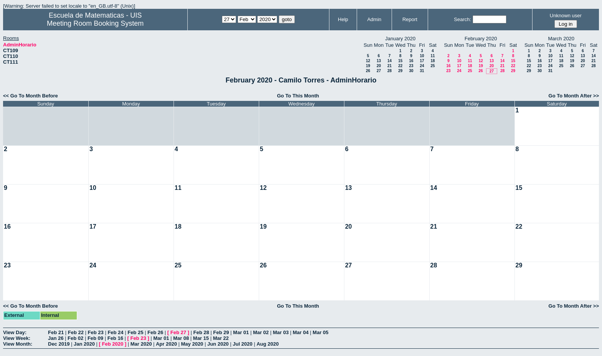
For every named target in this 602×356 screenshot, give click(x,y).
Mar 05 (320, 332)
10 (422, 56)
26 (368, 71)
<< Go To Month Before (30, 96)
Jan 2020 (84, 344)
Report (409, 19)
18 (432, 61)
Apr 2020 (166, 344)
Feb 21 (56, 332)
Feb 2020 (113, 344)
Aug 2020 (267, 344)
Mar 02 (261, 332)
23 (411, 66)
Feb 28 (201, 332)
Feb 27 (178, 332)
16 (411, 61)
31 (422, 71)
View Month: (17, 344)
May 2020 (192, 344)
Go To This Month (298, 96)
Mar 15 (201, 338)
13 (379, 61)
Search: (462, 19)
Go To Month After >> (574, 96)
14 (389, 61)
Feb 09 (95, 338)
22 (400, 66)
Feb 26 (155, 332)
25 (432, 66)
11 (432, 56)
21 (389, 66)
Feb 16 (115, 338)
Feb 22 (76, 332)
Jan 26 (55, 338)
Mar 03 (281, 332)
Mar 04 (301, 332)
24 (422, 66)
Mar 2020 (141, 344)
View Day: (14, 332)
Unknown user (566, 15)
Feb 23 (96, 332)
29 (400, 71)
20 (379, 66)
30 (411, 71)
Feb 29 (221, 332)
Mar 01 (241, 332)
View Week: (16, 338)
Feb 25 (135, 332)
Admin (374, 19)
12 (368, 61)
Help (343, 19)
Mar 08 (181, 338)
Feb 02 (75, 338)
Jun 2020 (218, 344)
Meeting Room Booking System (95, 23)
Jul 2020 (242, 344)
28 (389, 71)
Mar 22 (221, 338)
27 (379, 71)
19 (368, 66)
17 (422, 61)
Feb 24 (115, 332)
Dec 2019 (58, 344)
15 (400, 61)
